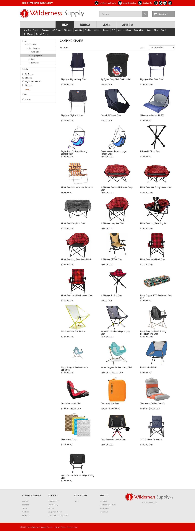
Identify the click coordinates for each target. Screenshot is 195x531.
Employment (104, 508)
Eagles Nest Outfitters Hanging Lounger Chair (74, 152)
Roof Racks (28, 34)
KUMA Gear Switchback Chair (152, 259)
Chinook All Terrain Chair (111, 115)
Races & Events (42, 34)
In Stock (28, 99)
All (24, 41)
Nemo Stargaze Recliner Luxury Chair (116, 367)
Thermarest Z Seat (69, 439)
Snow (149, 30)
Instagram (26, 515)
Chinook (28, 78)
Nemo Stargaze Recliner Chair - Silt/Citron (74, 368)
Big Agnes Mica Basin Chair (151, 79)
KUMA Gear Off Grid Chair (111, 259)
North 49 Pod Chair (148, 367)
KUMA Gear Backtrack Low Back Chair (77, 187)
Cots (31, 59)
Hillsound (28, 85)
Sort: (142, 47)
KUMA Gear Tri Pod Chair (111, 295)
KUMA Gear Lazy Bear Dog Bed (153, 223)
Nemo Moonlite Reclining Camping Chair (115, 332)
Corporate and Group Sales (58, 515)
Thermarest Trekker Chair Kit (152, 403)
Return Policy (53, 505)
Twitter (25, 508)
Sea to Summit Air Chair (71, 403)
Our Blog (25, 501)
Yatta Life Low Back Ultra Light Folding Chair (77, 476)
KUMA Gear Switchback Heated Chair (77, 295)
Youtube (25, 512)
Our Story (103, 501)
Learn (106, 24)
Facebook (26, 505)
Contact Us (104, 512)
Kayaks (106, 30)
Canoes (97, 30)
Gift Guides (56, 30)
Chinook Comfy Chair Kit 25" (152, 115)
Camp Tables (34, 52)
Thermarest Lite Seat (110, 403)
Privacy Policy (60, 527)
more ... (28, 89)
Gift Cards (68, 30)
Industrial (78, 30)
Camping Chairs (36, 55)
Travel (163, 30)
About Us (128, 24)
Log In (76, 501)
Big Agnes (29, 74)
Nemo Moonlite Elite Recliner (73, 331)
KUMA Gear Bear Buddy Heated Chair (156, 187)
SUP (113, 30)
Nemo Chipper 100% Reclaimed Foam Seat (156, 296)
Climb (156, 30)
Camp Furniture (33, 48)
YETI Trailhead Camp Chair (151, 439)
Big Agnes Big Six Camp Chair (73, 79)
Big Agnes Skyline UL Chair (72, 115)
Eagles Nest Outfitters (33, 81)
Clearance (46, 30)
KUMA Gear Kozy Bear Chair (73, 223)
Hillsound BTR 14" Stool (150, 151)
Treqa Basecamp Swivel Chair (113, 439)
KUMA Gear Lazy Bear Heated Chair (76, 259)
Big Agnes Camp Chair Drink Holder (115, 79)
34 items (64, 47)
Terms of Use (72, 527)
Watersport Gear (124, 30)
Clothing (88, 30)
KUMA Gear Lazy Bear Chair (112, 223)
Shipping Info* (53, 501)
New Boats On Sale (31, 30)
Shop (65, 24)
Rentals (85, 24)
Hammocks (34, 63)
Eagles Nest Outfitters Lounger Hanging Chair (114, 152)
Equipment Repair (55, 512)
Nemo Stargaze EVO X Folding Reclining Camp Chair (153, 332)
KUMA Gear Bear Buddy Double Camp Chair (117, 188)
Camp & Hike (139, 30)
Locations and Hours (108, 505)
